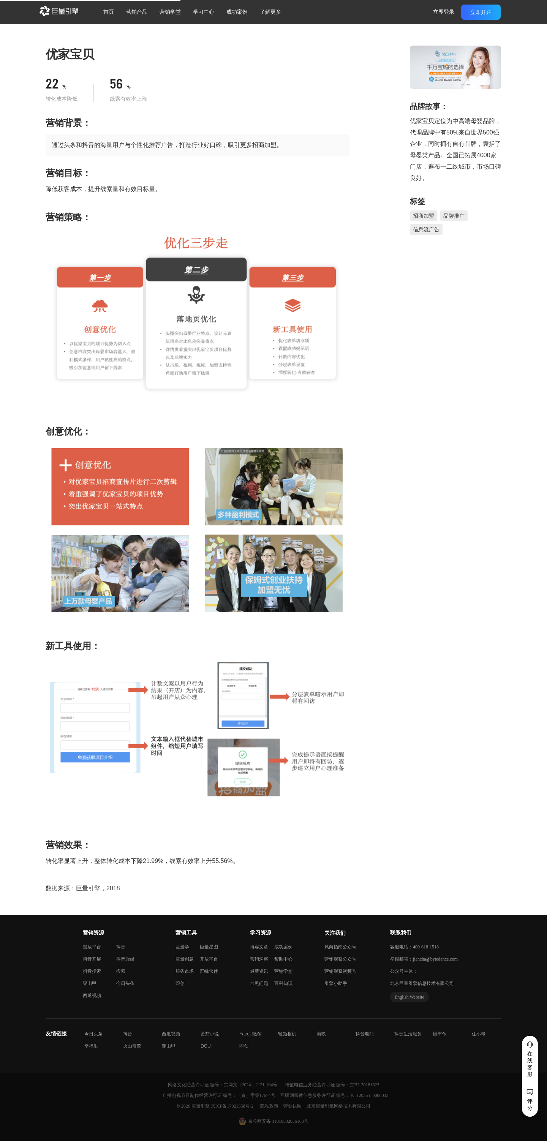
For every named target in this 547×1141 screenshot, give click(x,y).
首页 (108, 12)
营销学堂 (170, 12)
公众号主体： (403, 971)
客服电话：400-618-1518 (414, 947)
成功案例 (237, 12)
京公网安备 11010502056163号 (278, 1121)
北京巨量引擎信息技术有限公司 (422, 983)
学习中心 (203, 12)
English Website (409, 997)
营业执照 (293, 1106)
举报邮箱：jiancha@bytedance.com (424, 959)
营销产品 (136, 12)
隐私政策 (270, 1106)
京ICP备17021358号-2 (232, 1106)
